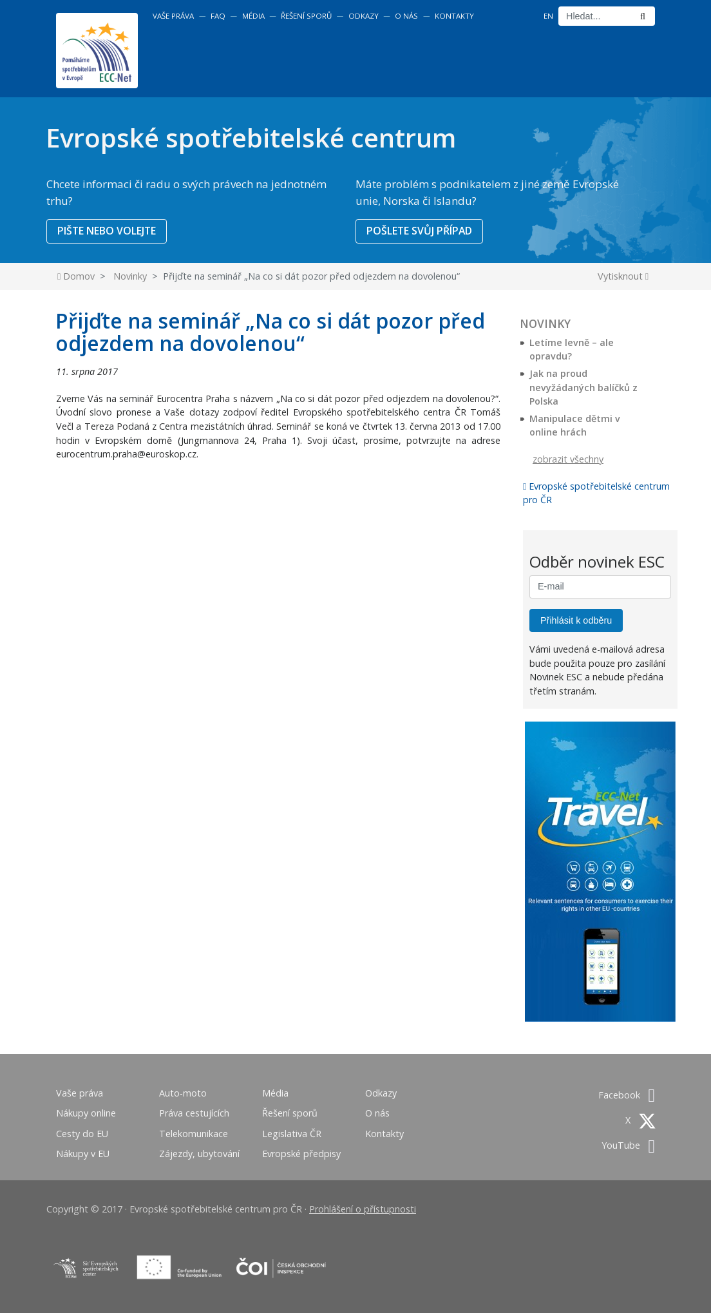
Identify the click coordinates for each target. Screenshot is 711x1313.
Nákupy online (86, 1113)
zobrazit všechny (568, 459)
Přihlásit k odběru (576, 620)
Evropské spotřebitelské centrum (251, 137)
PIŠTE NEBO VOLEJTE (106, 231)
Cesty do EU (82, 1133)
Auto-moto (183, 1093)
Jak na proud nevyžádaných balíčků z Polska (583, 387)
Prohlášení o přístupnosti (362, 1209)
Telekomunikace (193, 1133)
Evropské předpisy (301, 1153)
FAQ (218, 16)
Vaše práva (173, 16)
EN (548, 16)
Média (253, 16)
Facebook (626, 1095)
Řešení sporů (306, 16)
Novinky (130, 276)
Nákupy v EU (82, 1153)
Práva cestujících (194, 1113)
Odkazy (363, 16)
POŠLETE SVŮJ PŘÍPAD (419, 231)
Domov (76, 276)
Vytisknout (623, 276)
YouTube (628, 1145)
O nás (406, 16)
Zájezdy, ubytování (199, 1153)
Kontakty (454, 16)
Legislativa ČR (291, 1133)
